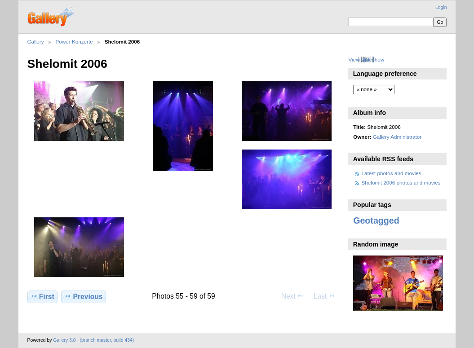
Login (441, 7)
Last (325, 296)
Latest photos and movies (391, 173)
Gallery (35, 41)
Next (292, 296)
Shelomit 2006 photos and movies (401, 182)
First (42, 296)
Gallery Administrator (397, 137)
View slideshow (366, 59)
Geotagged (376, 220)
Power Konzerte (74, 41)
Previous (83, 296)
